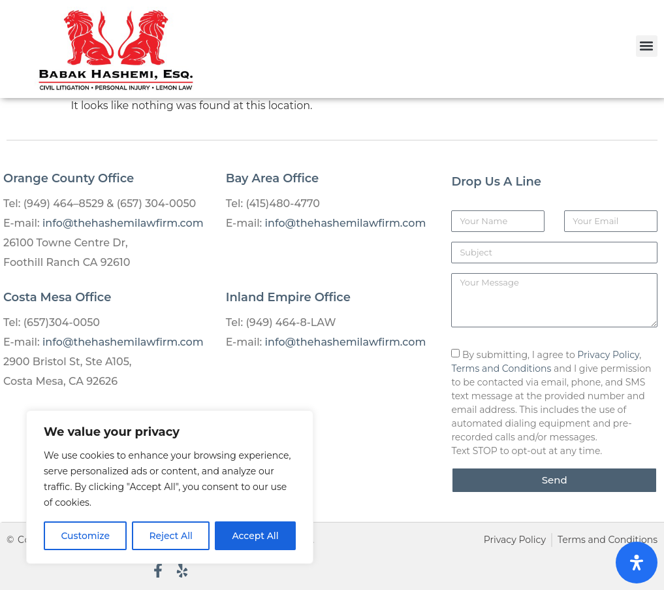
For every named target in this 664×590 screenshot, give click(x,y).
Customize (85, 536)
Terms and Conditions (501, 368)
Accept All (255, 536)
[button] (646, 46)
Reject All (171, 536)
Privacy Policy (608, 355)
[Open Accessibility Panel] (636, 562)
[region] (169, 487)
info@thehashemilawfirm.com (123, 223)
